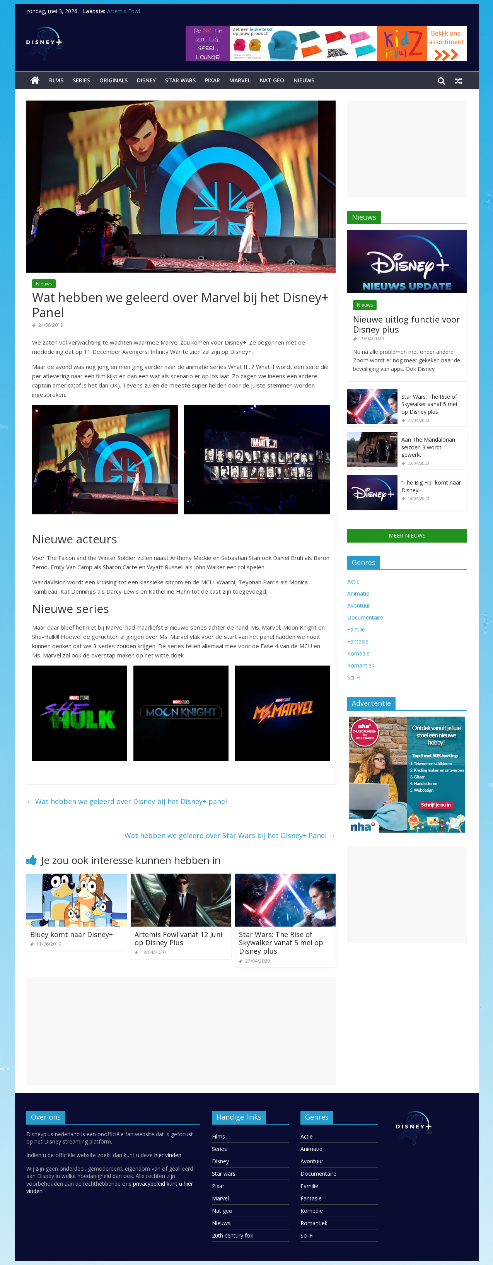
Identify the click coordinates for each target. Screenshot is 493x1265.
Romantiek (360, 665)
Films (55, 80)
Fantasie (357, 641)
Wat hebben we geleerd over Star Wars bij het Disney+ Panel (230, 835)
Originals (113, 80)
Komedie (358, 653)
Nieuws (303, 80)
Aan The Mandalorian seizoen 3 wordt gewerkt (428, 447)
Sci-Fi (353, 677)
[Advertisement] (181, 1031)
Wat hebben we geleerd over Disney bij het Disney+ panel (126, 801)
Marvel (240, 80)
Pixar (212, 80)
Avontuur (358, 605)
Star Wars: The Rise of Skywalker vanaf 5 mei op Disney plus (281, 943)
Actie (353, 581)
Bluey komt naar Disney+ (71, 934)
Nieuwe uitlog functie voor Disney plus (406, 324)
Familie (356, 629)
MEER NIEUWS (407, 535)
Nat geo (272, 80)
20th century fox (232, 1235)
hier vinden (167, 1155)
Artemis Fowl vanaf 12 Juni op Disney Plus (178, 938)
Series (81, 80)
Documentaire (365, 617)
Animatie (358, 593)
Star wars (180, 80)
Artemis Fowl (123, 11)
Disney (146, 80)
